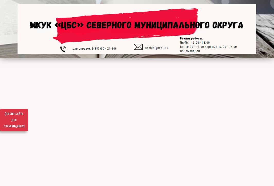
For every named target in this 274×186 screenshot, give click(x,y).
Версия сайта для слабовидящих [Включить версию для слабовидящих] (14, 120)
